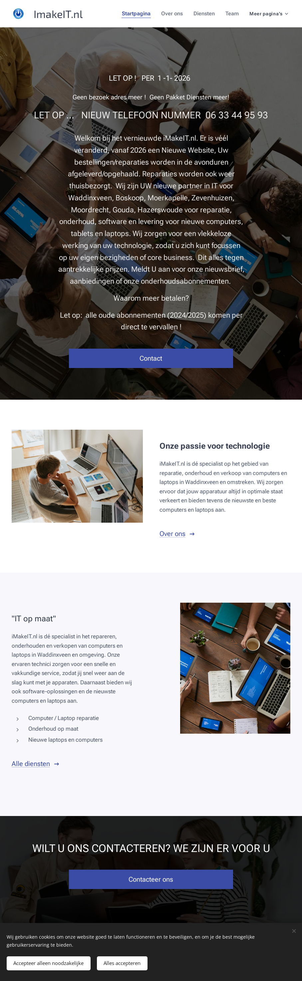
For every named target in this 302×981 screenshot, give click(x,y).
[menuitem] (140, 13)
